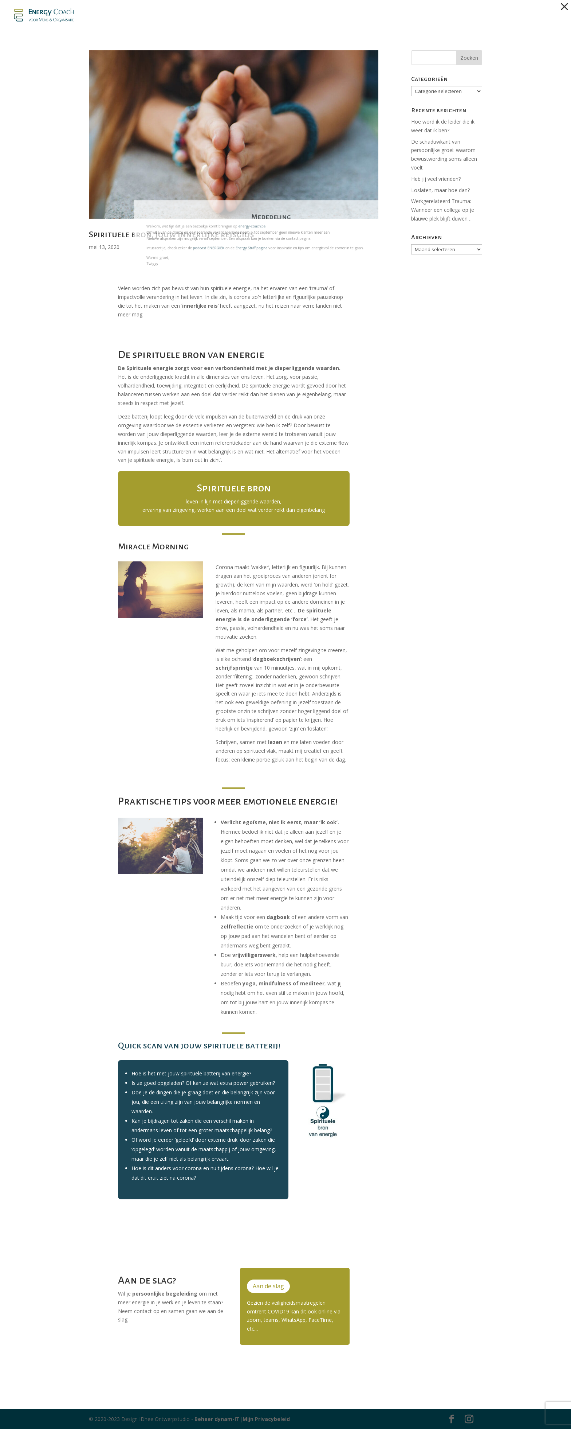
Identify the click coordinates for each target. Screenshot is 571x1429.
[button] (564, 6)
